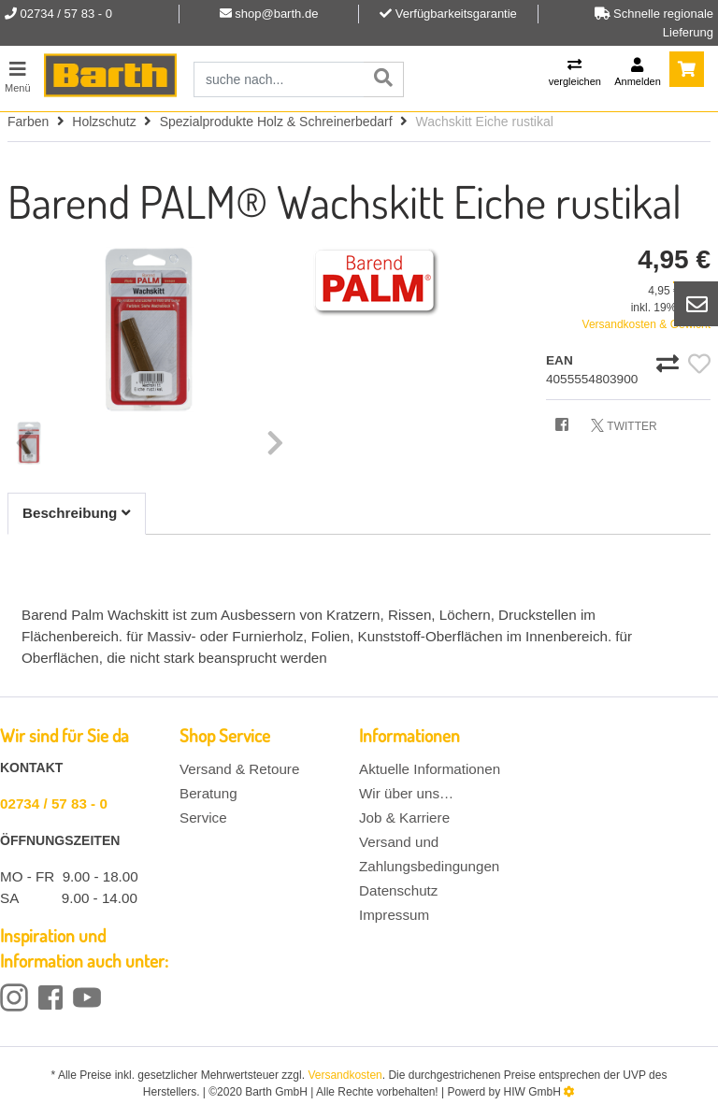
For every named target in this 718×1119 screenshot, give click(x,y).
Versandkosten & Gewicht (646, 324)
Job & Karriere (404, 817)
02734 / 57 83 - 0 (54, 803)
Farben (28, 121)
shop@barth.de (276, 14)
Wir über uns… (406, 793)
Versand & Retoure (239, 769)
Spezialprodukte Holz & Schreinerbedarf (276, 121)
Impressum (394, 915)
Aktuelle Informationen (429, 769)
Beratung (208, 793)
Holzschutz (104, 121)
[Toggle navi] (18, 74)
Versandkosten (344, 1075)
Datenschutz (398, 890)
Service (203, 817)
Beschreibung (76, 513)
